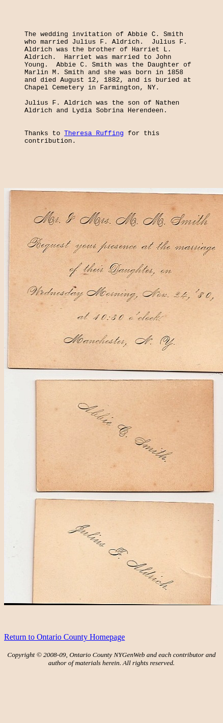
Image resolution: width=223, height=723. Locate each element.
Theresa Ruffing (94, 154)
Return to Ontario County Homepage (64, 661)
